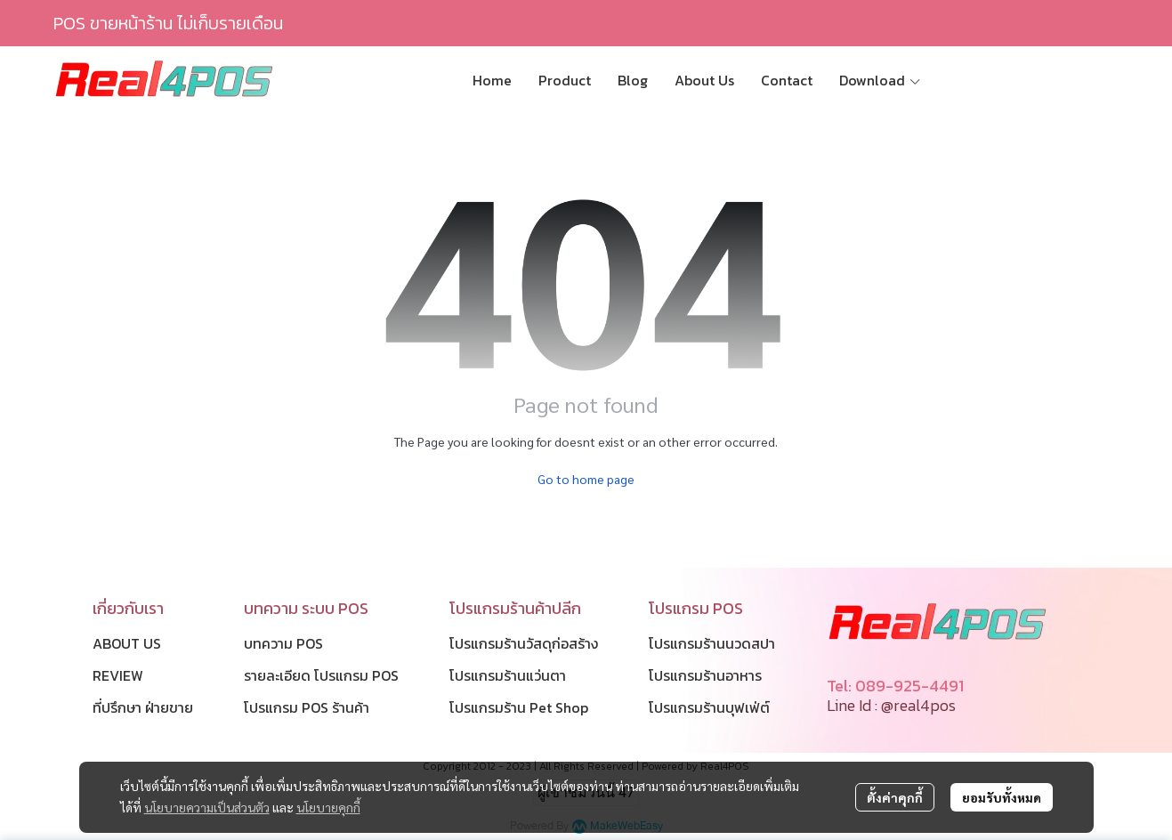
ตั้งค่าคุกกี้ (895, 797)
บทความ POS (283, 643)
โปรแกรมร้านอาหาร (705, 675)
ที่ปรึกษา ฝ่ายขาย (143, 707)
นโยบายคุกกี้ (328, 807)
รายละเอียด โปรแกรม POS (321, 675)
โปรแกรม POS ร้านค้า (306, 707)
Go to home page (586, 479)
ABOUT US (127, 643)
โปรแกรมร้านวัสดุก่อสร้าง (523, 643)
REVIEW (118, 675)
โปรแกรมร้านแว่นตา (507, 675)
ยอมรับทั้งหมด (1001, 797)
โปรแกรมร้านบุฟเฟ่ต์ (709, 707)
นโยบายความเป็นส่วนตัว (207, 807)
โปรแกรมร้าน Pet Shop (518, 707)
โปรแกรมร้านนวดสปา (712, 643)
